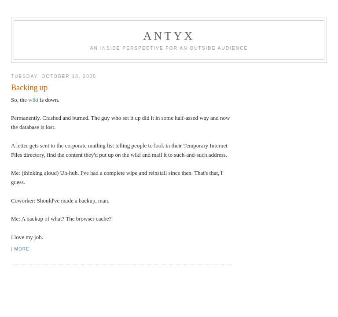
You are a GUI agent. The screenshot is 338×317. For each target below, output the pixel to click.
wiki (33, 99)
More (21, 249)
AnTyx (169, 35)
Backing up (29, 87)
